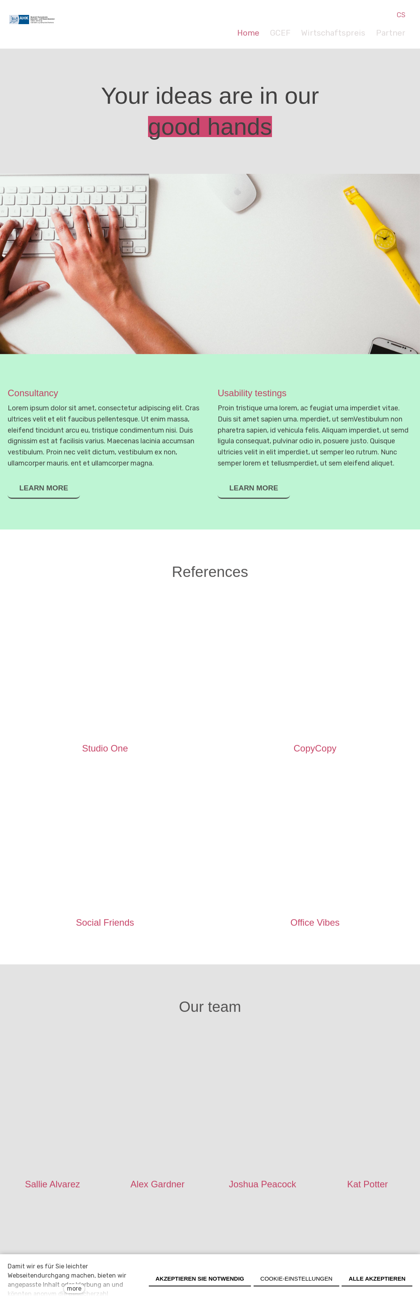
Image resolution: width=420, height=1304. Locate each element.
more (74, 1288)
